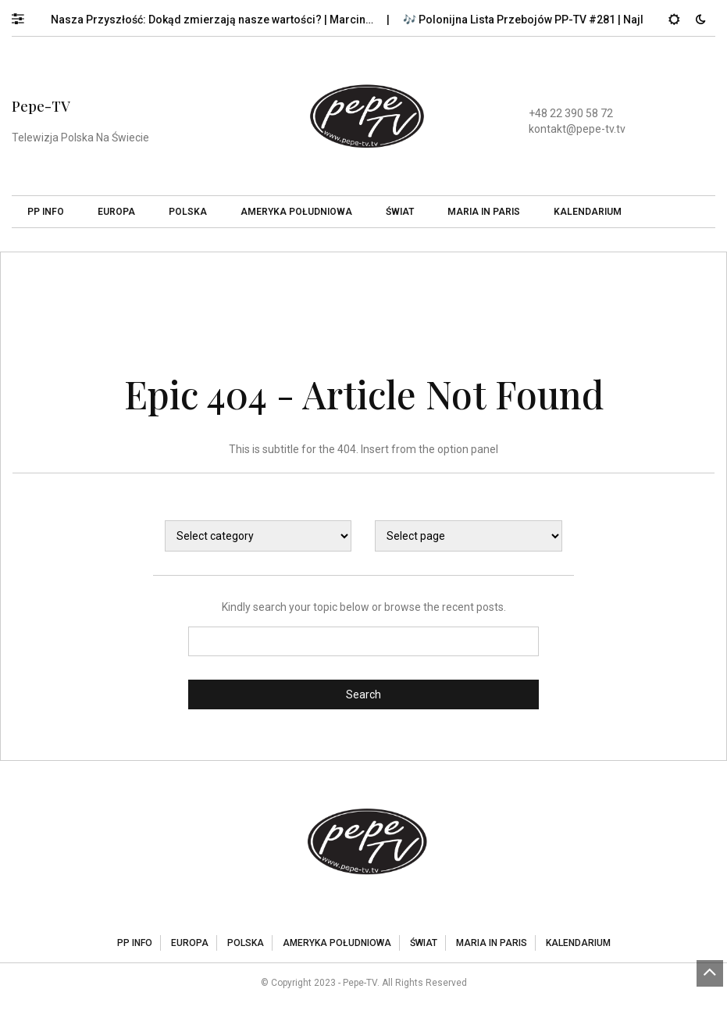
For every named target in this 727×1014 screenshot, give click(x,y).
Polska (188, 211)
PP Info (45, 211)
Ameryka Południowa (296, 211)
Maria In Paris (483, 211)
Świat (400, 211)
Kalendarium (588, 211)
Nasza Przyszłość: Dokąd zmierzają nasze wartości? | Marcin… (218, 19)
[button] (25, 14)
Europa (116, 211)
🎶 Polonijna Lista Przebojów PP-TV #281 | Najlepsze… (549, 19)
